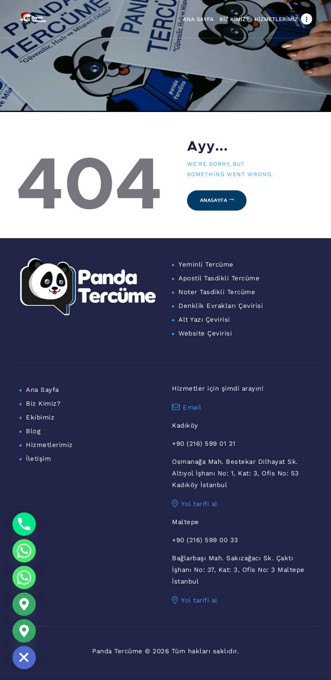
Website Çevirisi (205, 333)
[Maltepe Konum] (24, 631)
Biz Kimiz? (43, 403)
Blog (33, 431)
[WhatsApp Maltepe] (24, 577)
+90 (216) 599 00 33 (205, 540)
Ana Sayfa (42, 390)
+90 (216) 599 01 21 (204, 443)
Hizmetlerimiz (49, 445)
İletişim (38, 459)
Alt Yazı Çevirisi (204, 319)
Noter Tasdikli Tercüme (216, 292)
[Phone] (24, 524)
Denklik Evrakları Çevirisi (220, 306)
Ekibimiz (40, 417)
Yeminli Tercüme (206, 264)
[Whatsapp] (24, 550)
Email (187, 407)
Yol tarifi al (195, 504)
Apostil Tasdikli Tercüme (218, 278)
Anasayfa (213, 200)
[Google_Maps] (24, 604)
